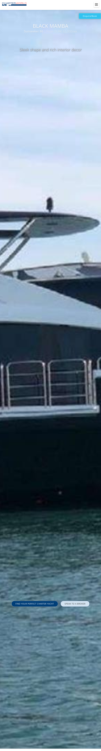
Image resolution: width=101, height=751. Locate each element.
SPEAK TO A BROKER (75, 603)
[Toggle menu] (96, 4)
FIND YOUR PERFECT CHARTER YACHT (34, 603)
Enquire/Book (90, 16)
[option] (50, 375)
